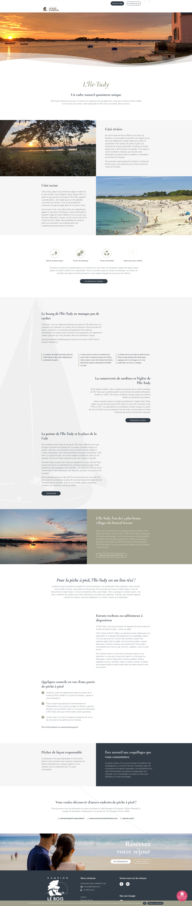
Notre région (133, 9)
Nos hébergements (105, 9)
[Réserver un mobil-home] (182, 893)
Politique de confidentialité (155, 903)
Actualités (146, 9)
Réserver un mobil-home (182, 897)
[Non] (189, 903)
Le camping (90, 9)
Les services (120, 9)
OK (144, 903)
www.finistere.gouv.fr (69, 727)
